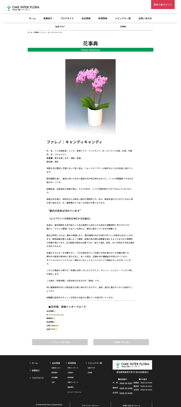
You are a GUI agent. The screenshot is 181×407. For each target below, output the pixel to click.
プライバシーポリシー (90, 399)
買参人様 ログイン (163, 4)
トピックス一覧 (123, 18)
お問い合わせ (145, 18)
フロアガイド (67, 18)
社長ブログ (60, 26)
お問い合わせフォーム (131, 399)
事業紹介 (47, 18)
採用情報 (102, 18)
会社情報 (85, 18)
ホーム (32, 18)
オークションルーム (54, 314)
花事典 (123, 26)
